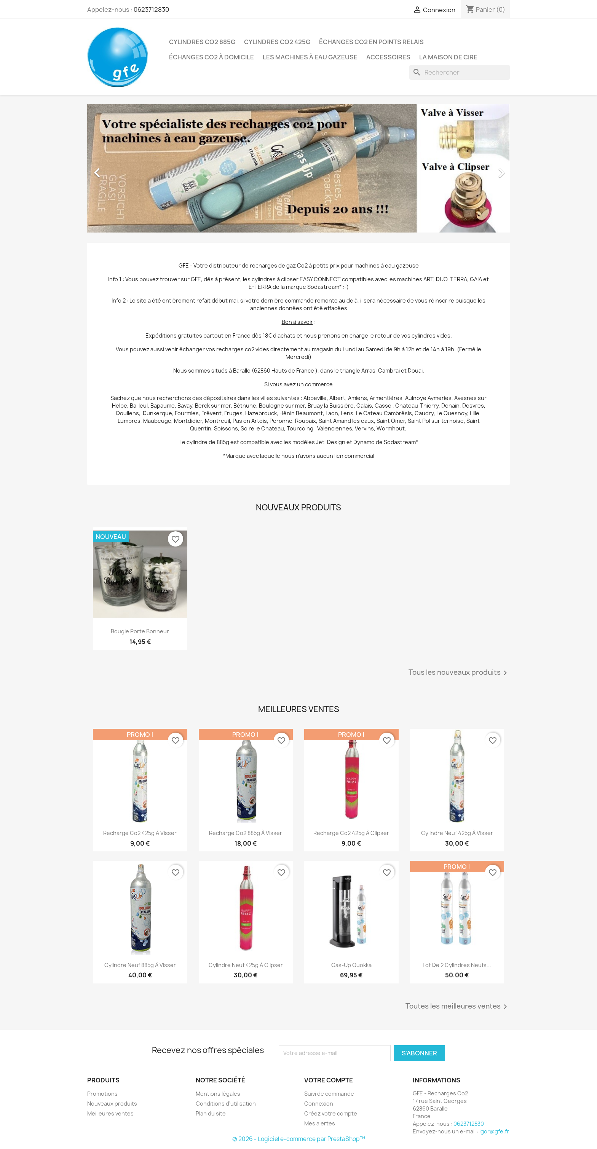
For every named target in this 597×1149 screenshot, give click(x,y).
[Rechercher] (459, 72)
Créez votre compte (330, 1113)
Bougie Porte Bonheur (140, 631)
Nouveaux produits (112, 1103)
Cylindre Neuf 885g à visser (140, 965)
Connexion (318, 1103)
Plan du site (211, 1113)
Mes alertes (319, 1123)
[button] (119, 169)
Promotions (102, 1093)
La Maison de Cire (448, 57)
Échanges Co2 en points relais (371, 42)
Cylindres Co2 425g (277, 42)
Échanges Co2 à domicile (211, 57)
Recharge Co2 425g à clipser (351, 833)
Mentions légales (218, 1093)
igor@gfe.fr (494, 1131)
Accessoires (388, 57)
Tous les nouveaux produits (459, 672)
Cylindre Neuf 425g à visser (457, 833)
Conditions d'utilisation (226, 1103)
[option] (298, 169)
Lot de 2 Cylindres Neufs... (457, 965)
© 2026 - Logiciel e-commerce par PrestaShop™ (298, 1139)
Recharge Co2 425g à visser (140, 833)
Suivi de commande (329, 1093)
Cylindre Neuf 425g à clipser (246, 965)
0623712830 (151, 9)
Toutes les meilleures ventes (457, 1006)
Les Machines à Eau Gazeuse (310, 57)
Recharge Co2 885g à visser (245, 833)
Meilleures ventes (110, 1113)
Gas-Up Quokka (351, 965)
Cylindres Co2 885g (202, 42)
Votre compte (328, 1080)
